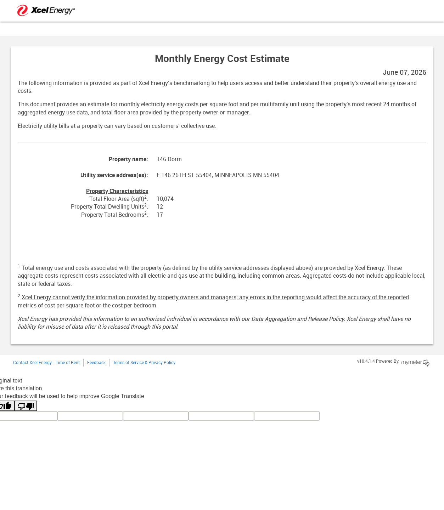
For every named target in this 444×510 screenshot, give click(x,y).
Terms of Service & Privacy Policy (144, 363)
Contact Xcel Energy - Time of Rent (46, 363)
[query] (156, 416)
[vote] (287, 416)
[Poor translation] (26, 406)
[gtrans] (221, 416)
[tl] (90, 416)
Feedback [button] (96, 363)
